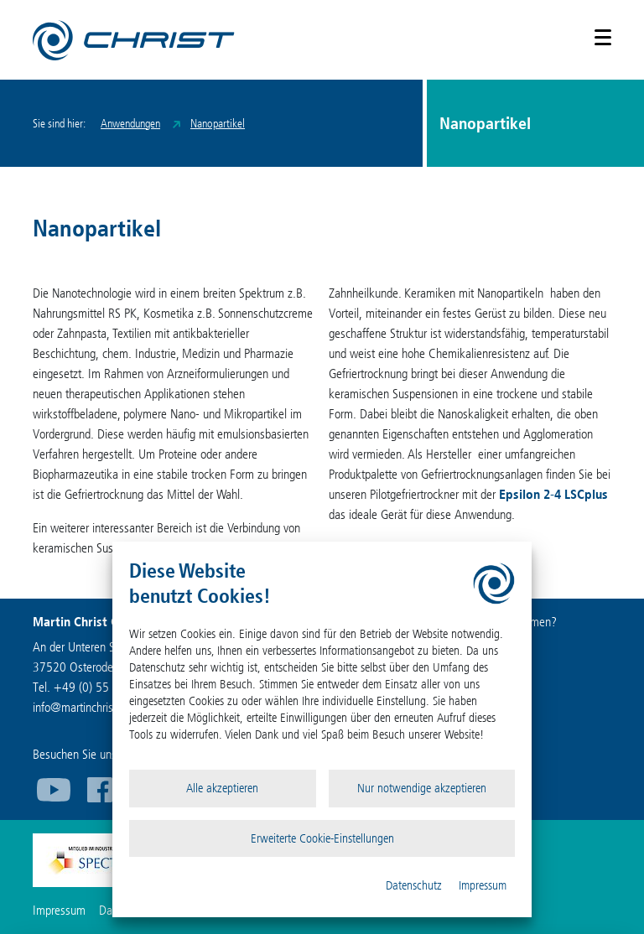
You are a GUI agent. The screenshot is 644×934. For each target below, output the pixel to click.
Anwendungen (130, 124)
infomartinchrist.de (82, 707)
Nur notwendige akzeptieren (421, 788)
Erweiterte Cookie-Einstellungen (322, 838)
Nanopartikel (217, 124)
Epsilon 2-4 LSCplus (553, 494)
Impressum (482, 885)
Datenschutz (414, 885)
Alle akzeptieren (222, 788)
